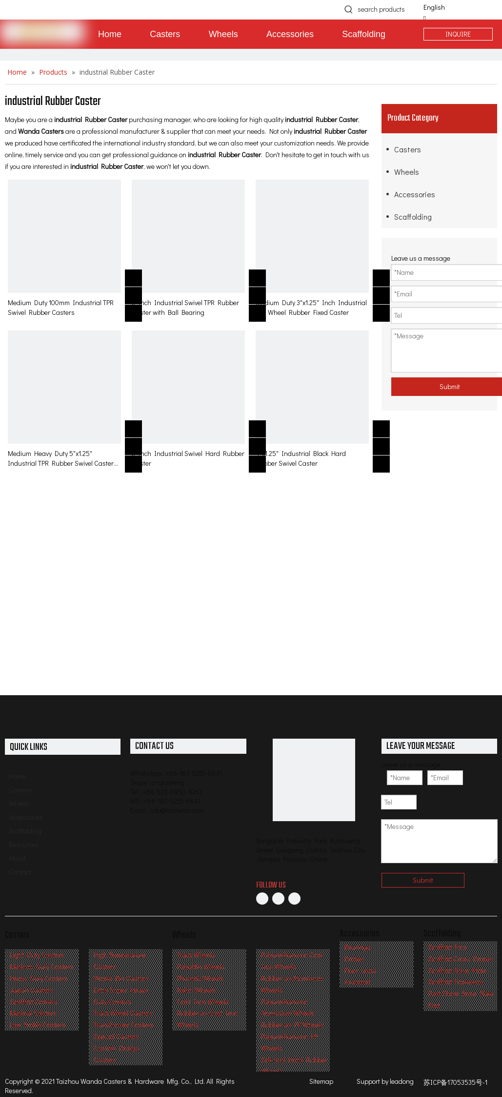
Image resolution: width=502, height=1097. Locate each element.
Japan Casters (31, 989)
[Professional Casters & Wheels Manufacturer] (314, 780)
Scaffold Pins (447, 947)
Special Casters (116, 1036)
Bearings (357, 947)
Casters (407, 149)
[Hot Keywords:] (349, 9)
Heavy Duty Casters (39, 978)
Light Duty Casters (37, 954)
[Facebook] (262, 898)
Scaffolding (413, 216)
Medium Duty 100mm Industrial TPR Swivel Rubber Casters (61, 307)
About (17, 858)
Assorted (357, 981)
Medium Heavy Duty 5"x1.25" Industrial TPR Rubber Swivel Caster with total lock (61, 458)
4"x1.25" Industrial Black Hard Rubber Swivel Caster (301, 458)
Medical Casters (33, 1012)
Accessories (414, 194)
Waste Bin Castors (121, 978)
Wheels (406, 171)
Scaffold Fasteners (455, 981)
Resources (24, 844)
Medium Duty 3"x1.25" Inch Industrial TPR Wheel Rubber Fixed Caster (311, 307)
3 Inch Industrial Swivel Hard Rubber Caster (188, 458)
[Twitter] (294, 898)
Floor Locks (360, 970)
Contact (20, 871)
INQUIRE (458, 34)
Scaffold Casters (34, 1001)
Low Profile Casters (38, 1024)
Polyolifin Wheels (201, 966)
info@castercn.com (177, 810)
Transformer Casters (124, 1024)
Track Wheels (196, 954)
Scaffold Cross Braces (460, 958)
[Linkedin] (278, 898)
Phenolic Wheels (200, 978)
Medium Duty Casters (42, 966)
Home (17, 776)
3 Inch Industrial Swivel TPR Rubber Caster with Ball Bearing (185, 307)
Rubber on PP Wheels (292, 1024)
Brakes (354, 958)
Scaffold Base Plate (457, 970)
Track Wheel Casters (123, 1012)
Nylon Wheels (196, 989)
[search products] (385, 9)
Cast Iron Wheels (203, 1001)
